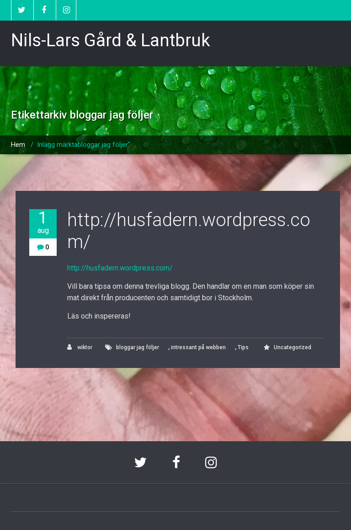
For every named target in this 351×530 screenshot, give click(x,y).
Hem (18, 145)
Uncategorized (292, 347)
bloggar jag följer (137, 347)
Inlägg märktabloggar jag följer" (83, 145)
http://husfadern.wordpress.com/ (120, 268)
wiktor (79, 347)
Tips (243, 347)
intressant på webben (198, 347)
